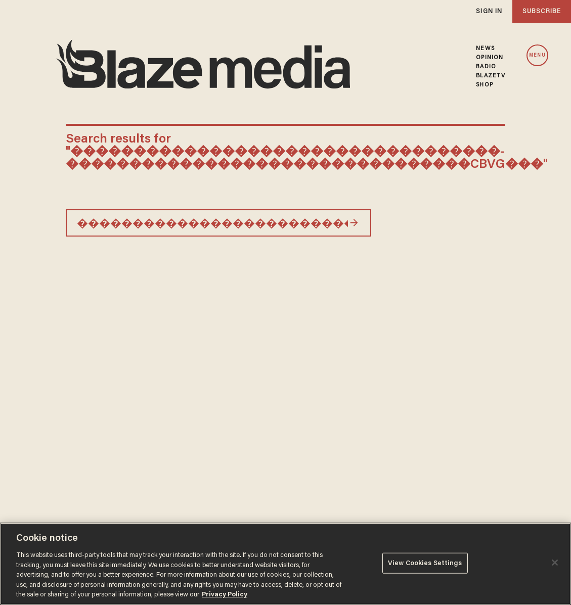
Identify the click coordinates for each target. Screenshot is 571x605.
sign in (489, 11)
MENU (537, 55)
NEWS (485, 48)
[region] (285, 564)
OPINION (489, 58)
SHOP (484, 85)
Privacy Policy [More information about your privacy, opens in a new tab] (224, 594)
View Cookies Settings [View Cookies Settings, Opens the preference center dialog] (425, 563)
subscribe (541, 11)
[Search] (354, 223)
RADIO (486, 67)
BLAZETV (490, 76)
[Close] (555, 562)
